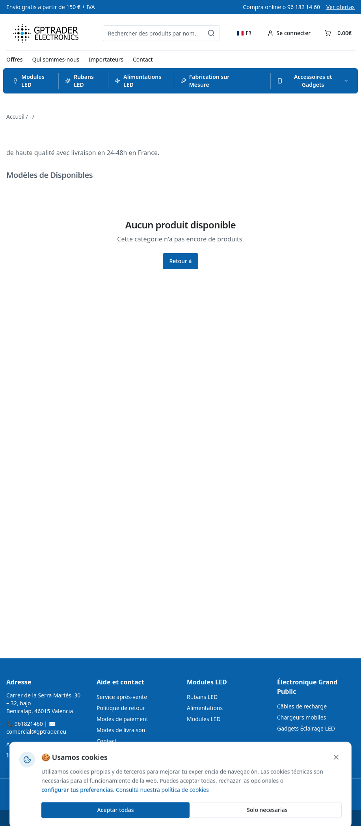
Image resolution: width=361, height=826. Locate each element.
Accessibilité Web (195, 818)
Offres (14, 59)
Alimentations (205, 708)
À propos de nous (29, 744)
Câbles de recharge (302, 706)
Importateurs (106, 59)
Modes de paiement (122, 719)
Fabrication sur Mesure (205, 80)
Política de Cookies (247, 818)
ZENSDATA (141, 818)
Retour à (180, 261)
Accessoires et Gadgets (312, 80)
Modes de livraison (121, 730)
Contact (143, 59)
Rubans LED (79, 80)
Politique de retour (121, 708)
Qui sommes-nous (55, 59)
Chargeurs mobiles (301, 717)
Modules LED (29, 80)
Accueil (15, 116)
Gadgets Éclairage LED (306, 728)
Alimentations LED (138, 80)
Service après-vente (122, 697)
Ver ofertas (340, 7)
